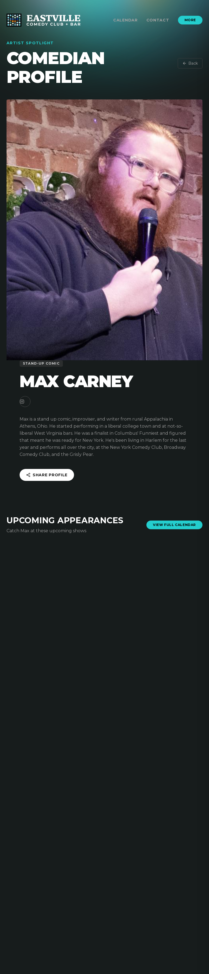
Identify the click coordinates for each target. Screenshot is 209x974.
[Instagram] (25, 401)
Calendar (125, 20)
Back (190, 63)
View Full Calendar (174, 525)
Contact (157, 20)
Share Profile (46, 474)
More (190, 20)
